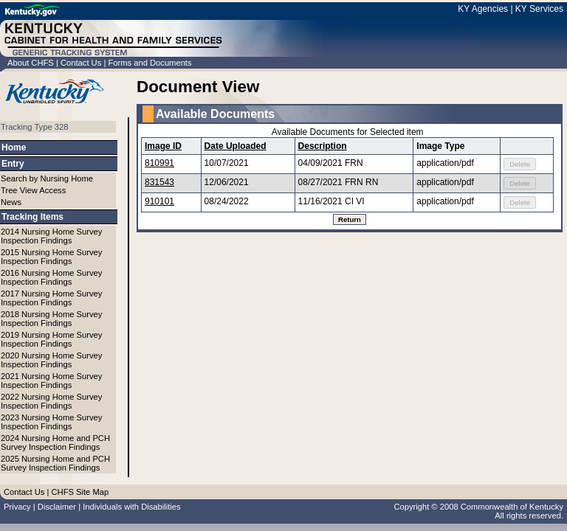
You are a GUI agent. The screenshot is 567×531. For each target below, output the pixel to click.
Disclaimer (57, 506)
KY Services (539, 9)
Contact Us (81, 62)
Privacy (17, 506)
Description (322, 146)
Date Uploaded (236, 146)
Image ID (163, 146)
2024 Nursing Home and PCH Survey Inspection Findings (55, 442)
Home (13, 147)
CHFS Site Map (80, 491)
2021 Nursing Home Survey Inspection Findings (51, 380)
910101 (159, 201)
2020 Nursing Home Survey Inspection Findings (51, 360)
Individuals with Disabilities (131, 506)
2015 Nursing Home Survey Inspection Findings (51, 257)
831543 (159, 182)
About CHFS (30, 62)
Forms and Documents (149, 62)
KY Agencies (483, 9)
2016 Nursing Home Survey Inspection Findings (51, 277)
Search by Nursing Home (47, 178)
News (11, 202)
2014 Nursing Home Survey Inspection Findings (51, 236)
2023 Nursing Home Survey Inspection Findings (51, 422)
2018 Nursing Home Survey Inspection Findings (51, 318)
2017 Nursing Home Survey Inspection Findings (51, 298)
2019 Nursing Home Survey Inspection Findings (51, 339)
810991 (159, 163)
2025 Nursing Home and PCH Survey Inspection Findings (55, 463)
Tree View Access (33, 190)
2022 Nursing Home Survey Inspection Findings (51, 401)
